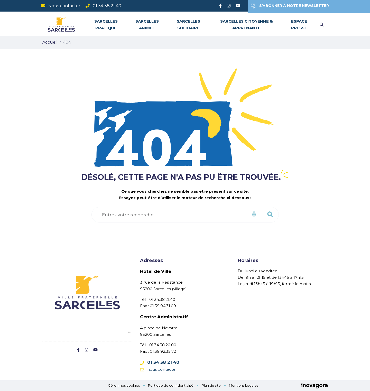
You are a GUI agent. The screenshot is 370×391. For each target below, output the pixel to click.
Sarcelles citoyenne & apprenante (246, 24)
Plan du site (211, 385)
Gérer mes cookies (124, 385)
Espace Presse (299, 24)
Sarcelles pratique (106, 24)
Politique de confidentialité (170, 385)
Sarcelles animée (147, 24)
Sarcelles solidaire (188, 24)
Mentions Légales (243, 385)
